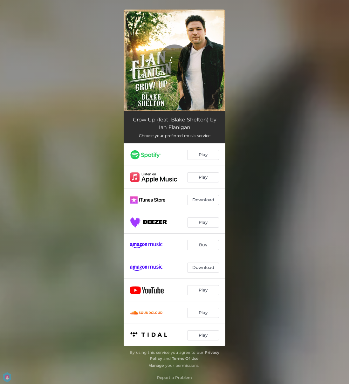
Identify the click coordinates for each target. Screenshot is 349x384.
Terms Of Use (185, 358)
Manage (156, 365)
